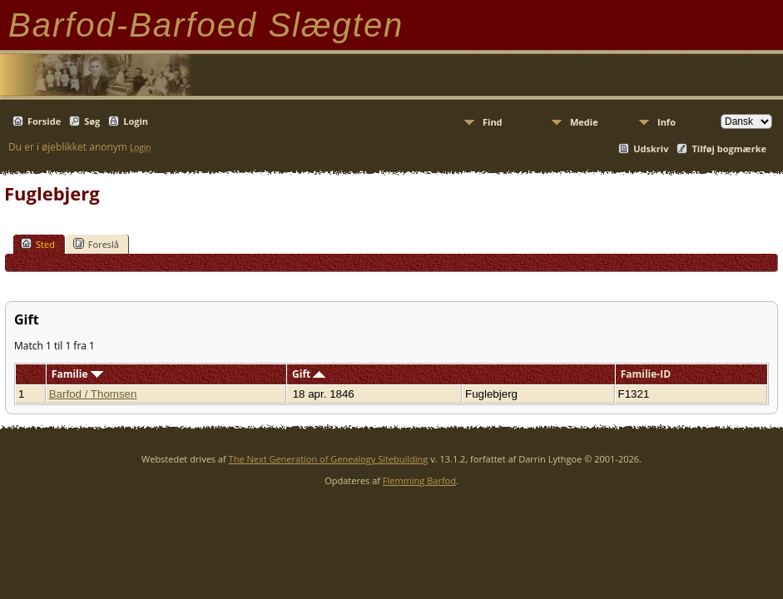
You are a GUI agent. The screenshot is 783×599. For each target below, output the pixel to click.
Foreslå (96, 243)
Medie (584, 122)
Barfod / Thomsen (93, 394)
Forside (44, 121)
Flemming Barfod (419, 480)
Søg (92, 121)
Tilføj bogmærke (728, 148)
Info (666, 122)
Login (135, 121)
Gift (308, 374)
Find (493, 122)
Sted (38, 243)
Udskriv (650, 148)
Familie (77, 374)
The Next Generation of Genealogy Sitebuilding (329, 459)
